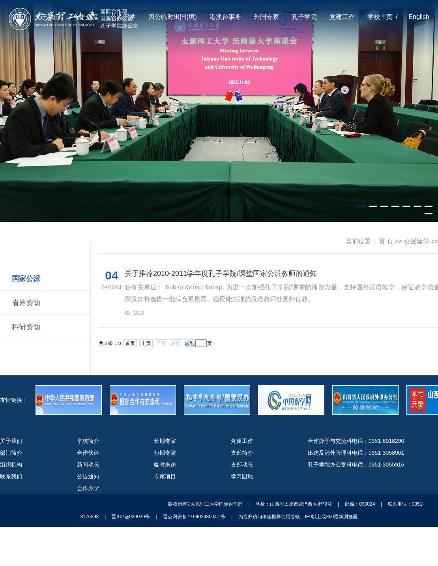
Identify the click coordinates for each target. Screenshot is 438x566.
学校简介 (88, 441)
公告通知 (88, 476)
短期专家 (165, 453)
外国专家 (266, 16)
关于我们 (47, 16)
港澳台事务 (225, 16)
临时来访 (165, 464)
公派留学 (123, 16)
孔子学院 (304, 16)
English (418, 16)
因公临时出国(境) (172, 16)
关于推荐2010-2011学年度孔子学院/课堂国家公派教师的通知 (221, 273)
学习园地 (242, 476)
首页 (15, 16)
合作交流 (85, 16)
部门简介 (11, 453)
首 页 (386, 241)
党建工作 (342, 16)
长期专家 (165, 441)
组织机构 (11, 464)
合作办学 (88, 488)
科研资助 (26, 327)
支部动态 (242, 464)
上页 (146, 343)
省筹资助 (26, 303)
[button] (362, 206)
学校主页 (380, 16)
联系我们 (11, 476)
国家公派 (26, 279)
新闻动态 (88, 464)
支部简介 (242, 453)
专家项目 (165, 476)
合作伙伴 (88, 453)
